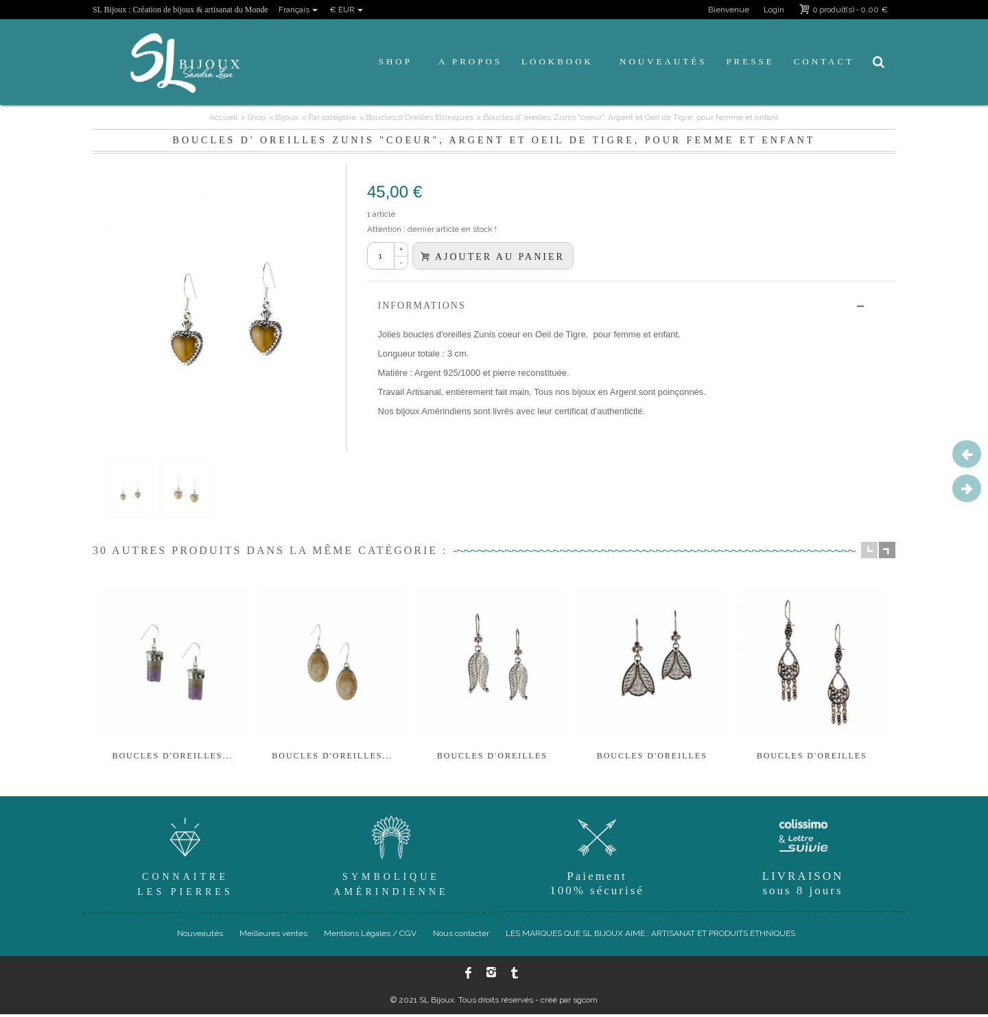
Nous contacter (461, 936)
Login (774, 9)
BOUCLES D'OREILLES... (173, 758)
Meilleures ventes (273, 936)
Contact (824, 61)
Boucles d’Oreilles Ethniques (419, 117)
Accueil (223, 117)
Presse (750, 61)
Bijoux (286, 117)
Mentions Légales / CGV (370, 936)
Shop (395, 61)
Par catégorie (332, 117)
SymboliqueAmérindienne (391, 857)
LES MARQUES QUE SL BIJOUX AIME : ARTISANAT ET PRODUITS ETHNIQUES (650, 936)
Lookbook (557, 61)
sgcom (585, 1002)
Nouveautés (663, 61)
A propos (470, 61)
